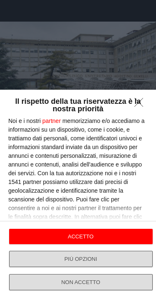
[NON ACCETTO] (141, 104)
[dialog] (78, 194)
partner (51, 121)
